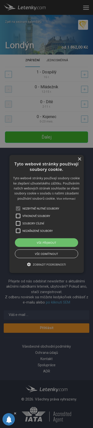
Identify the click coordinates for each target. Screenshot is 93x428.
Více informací (66, 198)
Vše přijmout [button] (46, 243)
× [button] (79, 159)
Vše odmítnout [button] (46, 254)
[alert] (46, 214)
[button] (46, 214)
